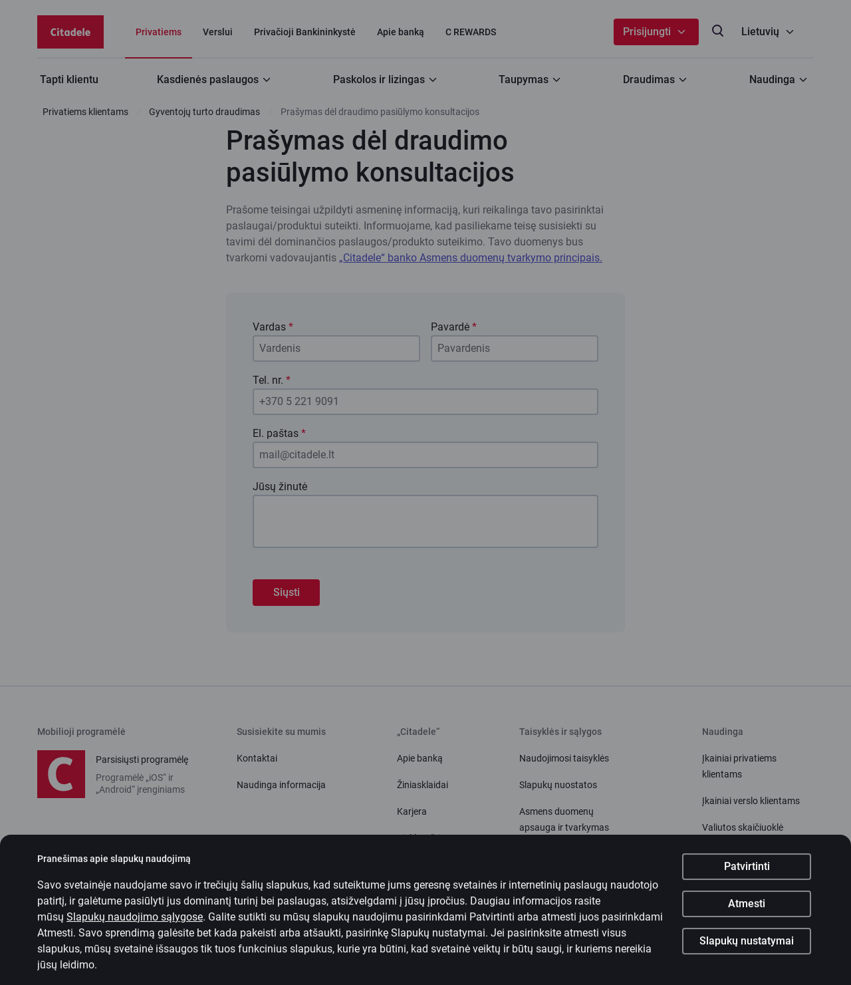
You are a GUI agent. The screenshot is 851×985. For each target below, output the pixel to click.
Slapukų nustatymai (746, 950)
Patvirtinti (747, 875)
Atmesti (746, 913)
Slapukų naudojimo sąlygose (134, 926)
